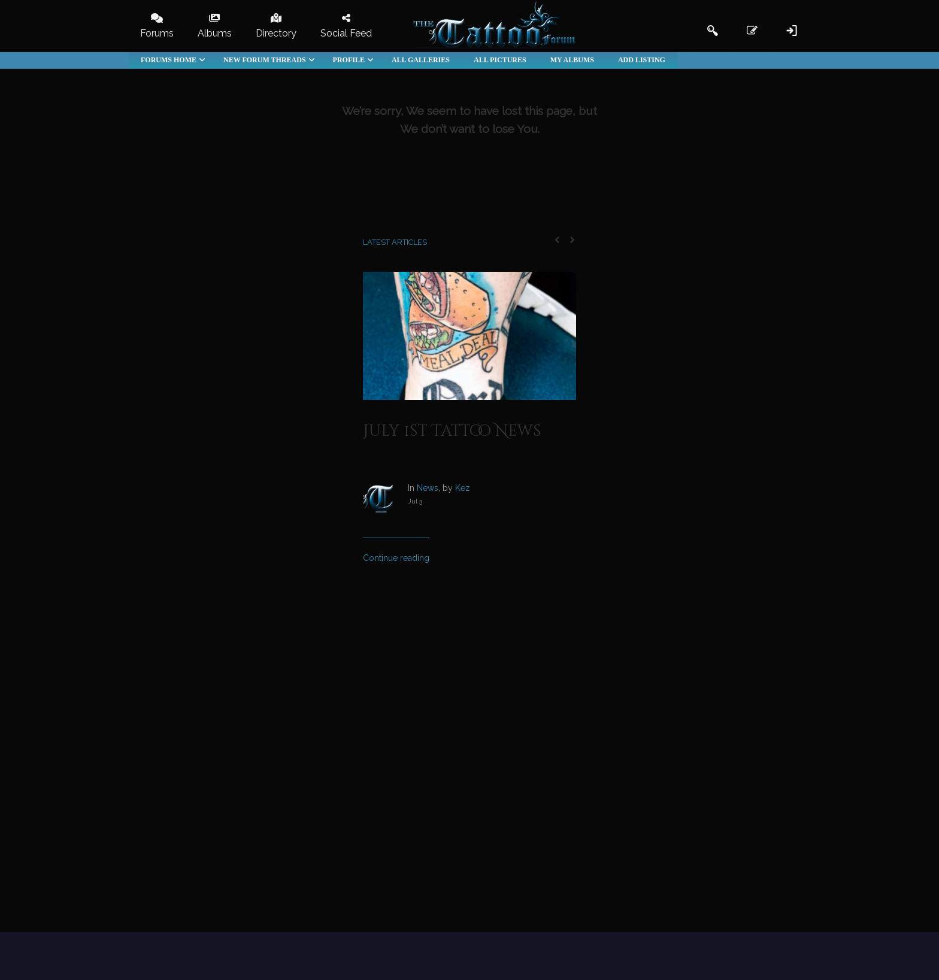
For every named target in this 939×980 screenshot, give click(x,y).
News (427, 488)
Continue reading (396, 558)
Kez (462, 488)
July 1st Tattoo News (452, 431)
